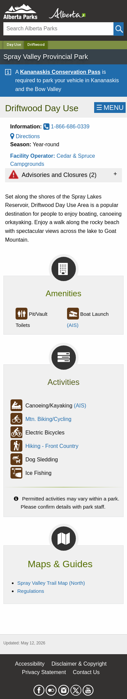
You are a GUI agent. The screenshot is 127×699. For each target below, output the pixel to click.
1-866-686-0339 (66, 126)
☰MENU (110, 107)
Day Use (14, 44)
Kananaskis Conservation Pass (60, 72)
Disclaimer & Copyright (79, 664)
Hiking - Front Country (52, 446)
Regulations (30, 591)
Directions (25, 136)
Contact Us (86, 672)
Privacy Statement (44, 672)
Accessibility (29, 664)
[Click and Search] (118, 29)
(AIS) (73, 325)
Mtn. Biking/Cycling (48, 419)
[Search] (58, 28)
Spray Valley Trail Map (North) (51, 583)
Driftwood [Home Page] (36, 44)
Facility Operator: (33, 156)
